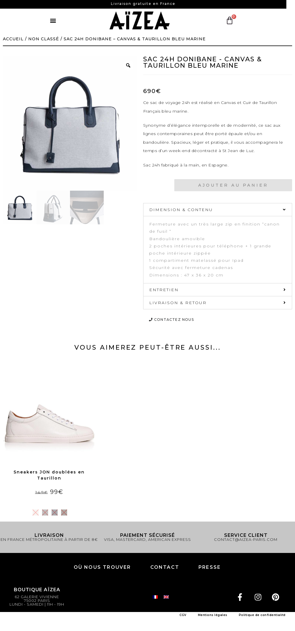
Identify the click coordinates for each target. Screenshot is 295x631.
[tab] (217, 209)
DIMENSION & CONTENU (181, 209)
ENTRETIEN (164, 289)
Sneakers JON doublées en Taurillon (49, 475)
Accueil (13, 38)
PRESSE (209, 567)
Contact (164, 567)
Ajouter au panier (233, 185)
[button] (53, 20)
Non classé (43, 38)
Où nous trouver (102, 567)
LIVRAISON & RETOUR (178, 302)
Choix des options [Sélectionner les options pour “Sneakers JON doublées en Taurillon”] (49, 502)
